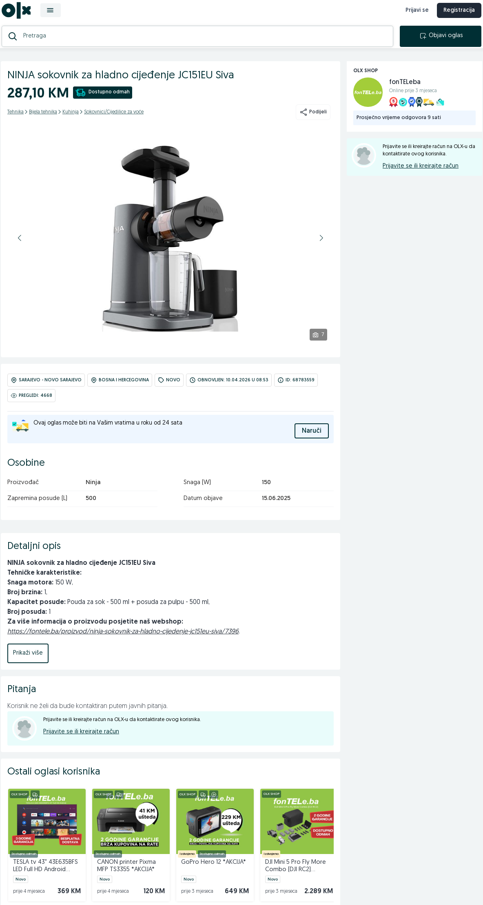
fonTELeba (405, 92)
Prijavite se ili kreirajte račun (81, 738)
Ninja (93, 489)
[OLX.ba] (21, 15)
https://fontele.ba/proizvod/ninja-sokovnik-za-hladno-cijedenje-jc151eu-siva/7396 (123, 638)
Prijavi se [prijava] (412, 15)
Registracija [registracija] (454, 15)
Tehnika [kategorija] (15, 122)
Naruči (311, 437)
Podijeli (313, 122)
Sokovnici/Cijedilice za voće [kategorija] (114, 122)
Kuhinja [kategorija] (70, 122)
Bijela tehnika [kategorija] (43, 122)
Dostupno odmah (102, 102)
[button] (19, 248)
